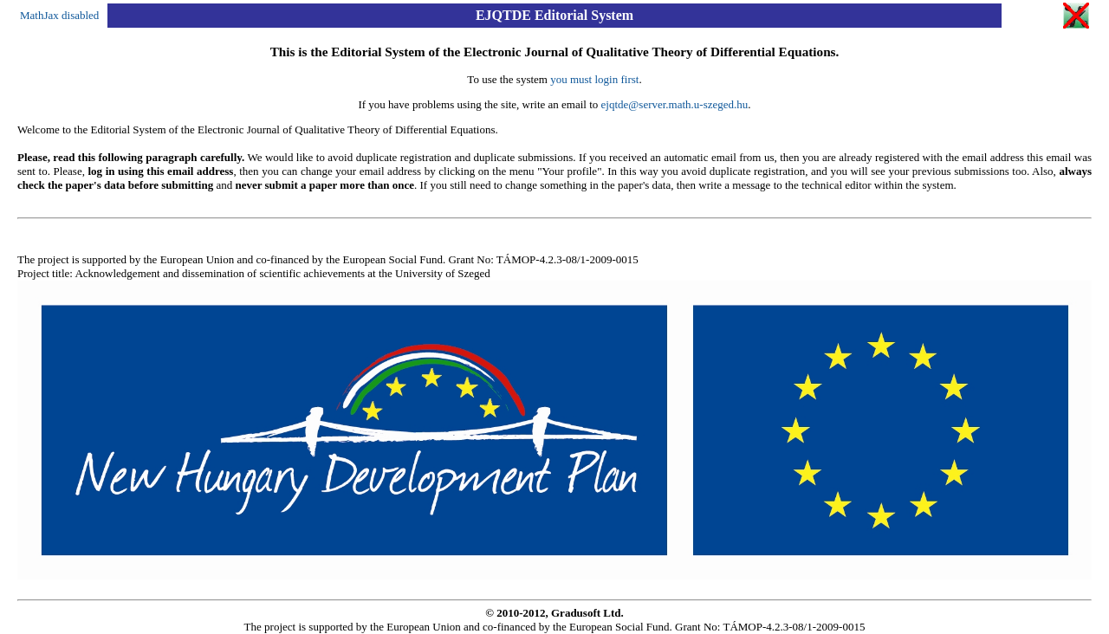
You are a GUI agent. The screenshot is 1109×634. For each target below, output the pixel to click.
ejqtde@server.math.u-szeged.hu (675, 104)
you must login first (594, 79)
